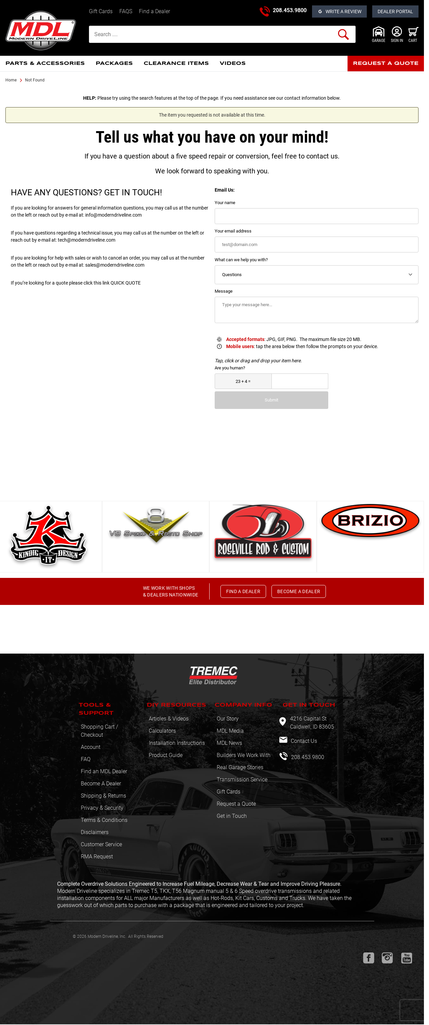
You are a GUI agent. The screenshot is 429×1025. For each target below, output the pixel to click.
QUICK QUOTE (126, 283)
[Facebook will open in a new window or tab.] (368, 957)
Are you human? (230, 367)
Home (11, 80)
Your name (225, 202)
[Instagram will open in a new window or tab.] (387, 957)
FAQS (125, 11)
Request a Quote (236, 804)
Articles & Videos (169, 718)
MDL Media (230, 731)
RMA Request (97, 856)
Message (224, 291)
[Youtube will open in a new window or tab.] (406, 958)
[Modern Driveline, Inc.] (44, 30)
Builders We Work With (243, 755)
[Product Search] (222, 34)
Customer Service (101, 844)
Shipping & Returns (103, 795)
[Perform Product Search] (343, 34)
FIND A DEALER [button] (243, 591)
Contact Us (303, 741)
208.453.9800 (290, 10)
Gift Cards (101, 11)
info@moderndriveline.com (113, 215)
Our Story (228, 718)
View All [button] (209, 487)
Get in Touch (232, 816)
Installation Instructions (177, 743)
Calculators (162, 731)
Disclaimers (95, 832)
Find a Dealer (154, 11)
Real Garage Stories (240, 767)
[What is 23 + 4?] (243, 381)
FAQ (86, 759)
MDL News (229, 743)
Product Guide (166, 755)
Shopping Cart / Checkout (99, 731)
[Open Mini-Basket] (413, 34)
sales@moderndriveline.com (114, 265)
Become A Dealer (101, 783)
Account (90, 747)
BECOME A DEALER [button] (298, 591)
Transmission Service (242, 779)
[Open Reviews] (339, 11)
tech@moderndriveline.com (86, 240)
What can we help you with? (241, 259)
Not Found (35, 80)
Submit (271, 399)
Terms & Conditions (104, 820)
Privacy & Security (102, 808)
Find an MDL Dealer (104, 771)
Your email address (233, 231)
